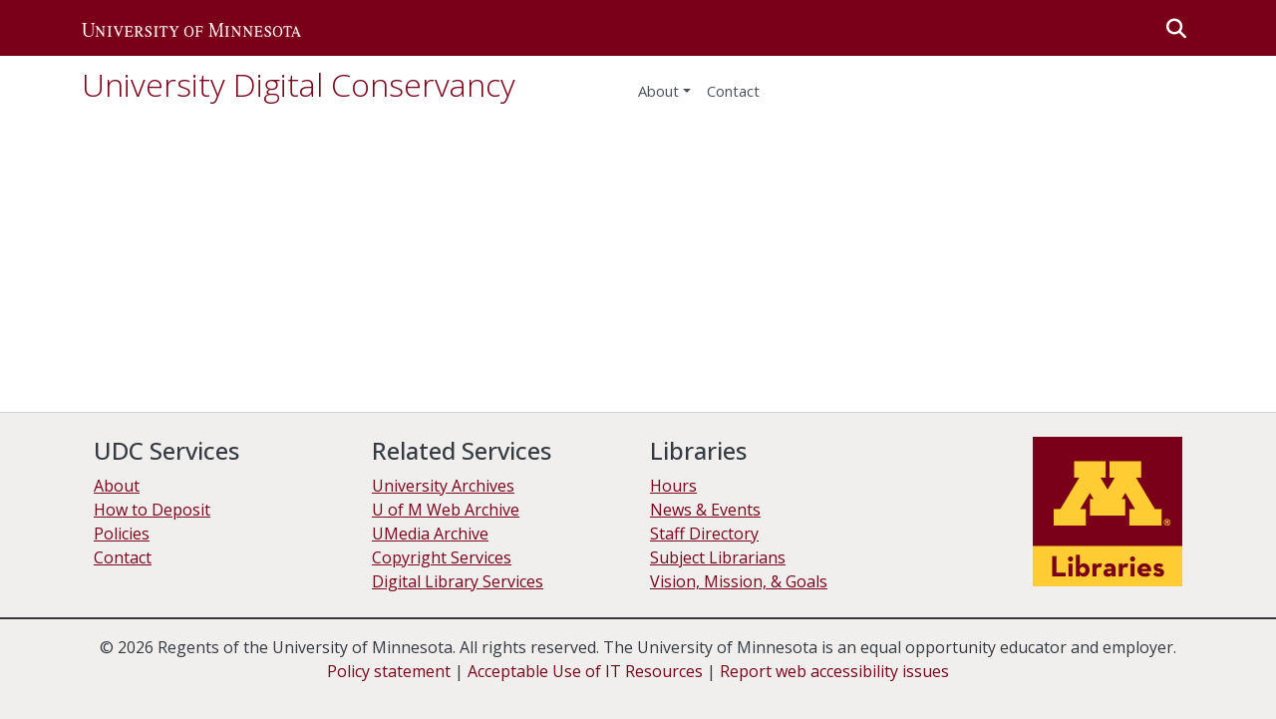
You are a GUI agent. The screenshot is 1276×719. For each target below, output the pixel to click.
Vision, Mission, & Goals (738, 581)
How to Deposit (152, 510)
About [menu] (658, 91)
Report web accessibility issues (834, 671)
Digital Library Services (457, 581)
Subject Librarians (718, 557)
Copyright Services (441, 557)
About (117, 486)
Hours (673, 486)
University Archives (443, 486)
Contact (123, 557)
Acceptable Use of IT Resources (585, 671)
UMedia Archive (430, 533)
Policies (122, 533)
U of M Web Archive (445, 510)
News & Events (705, 510)
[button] (191, 28)
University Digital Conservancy (298, 84)
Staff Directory (704, 533)
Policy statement (389, 671)
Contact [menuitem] (733, 91)
